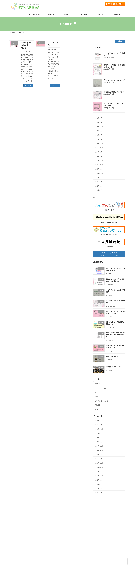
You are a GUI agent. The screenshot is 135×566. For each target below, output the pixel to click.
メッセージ (55, 503)
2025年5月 (98, 135)
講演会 (97, 409)
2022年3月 (98, 190)
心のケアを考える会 (101, 401)
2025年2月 (98, 139)
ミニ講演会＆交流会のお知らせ (113, 92)
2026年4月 (98, 118)
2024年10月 (99, 148)
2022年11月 (99, 173)
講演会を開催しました (113, 356)
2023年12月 (99, 160)
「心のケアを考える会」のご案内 (114, 80)
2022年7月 (98, 177)
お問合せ (73, 503)
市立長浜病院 (109, 246)
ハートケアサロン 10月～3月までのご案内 (63, 552)
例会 (96, 392)
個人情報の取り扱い (86, 503)
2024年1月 (98, 156)
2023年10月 (99, 165)
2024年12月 (99, 143)
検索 (120, 41)
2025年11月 (99, 126)
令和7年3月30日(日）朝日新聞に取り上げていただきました (115, 335)
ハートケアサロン (100, 388)
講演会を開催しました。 (114, 367)
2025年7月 (98, 131)
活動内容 (35, 503)
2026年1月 (98, 122)
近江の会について (24, 503)
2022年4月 (98, 186)
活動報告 (98, 405)
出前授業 (98, 396)
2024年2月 (98, 152)
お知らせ (98, 384)
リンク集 (64, 503)
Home (13, 503)
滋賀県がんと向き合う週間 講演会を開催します (65, 531)
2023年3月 (98, 169)
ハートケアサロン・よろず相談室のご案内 (63, 524)
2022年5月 (98, 182)
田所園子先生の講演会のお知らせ (26, 45)
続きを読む (28, 85)
